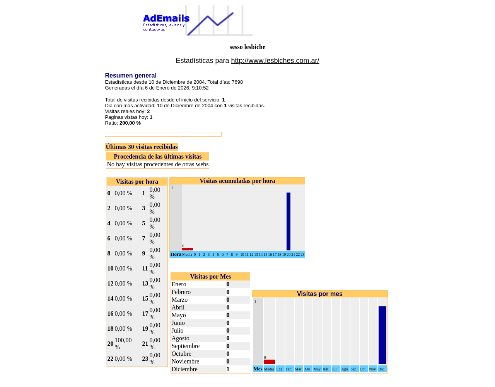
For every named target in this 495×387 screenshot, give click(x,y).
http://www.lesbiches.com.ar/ (275, 60)
